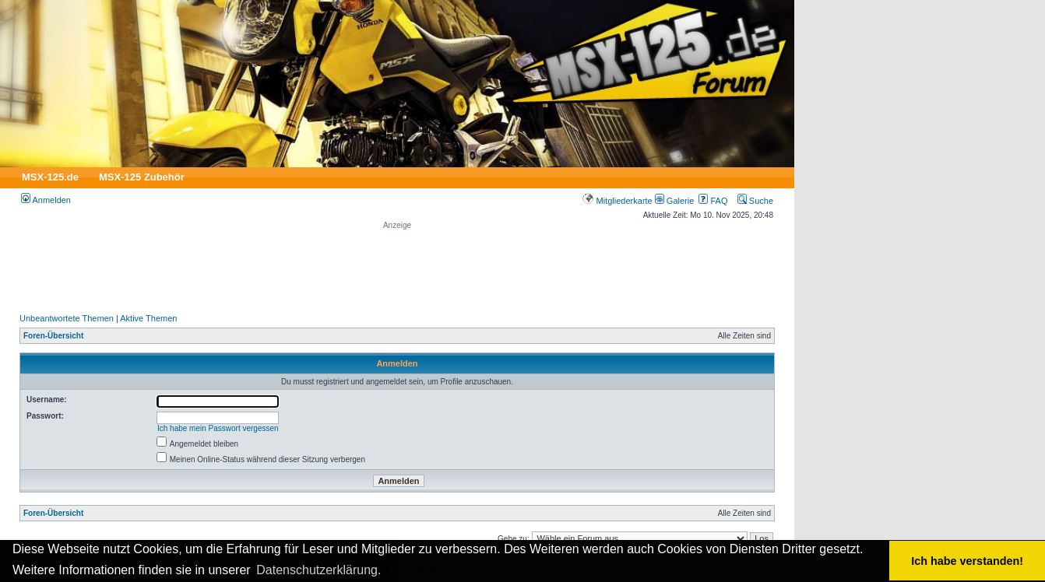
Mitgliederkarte (617, 200)
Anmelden (46, 200)
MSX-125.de (50, 177)
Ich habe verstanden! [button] (967, 561)
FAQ (712, 200)
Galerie (675, 200)
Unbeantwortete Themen (66, 318)
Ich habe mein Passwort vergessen (218, 428)
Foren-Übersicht (53, 335)
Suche (755, 200)
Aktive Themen (148, 318)
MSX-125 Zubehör (142, 177)
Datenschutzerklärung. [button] (318, 570)
